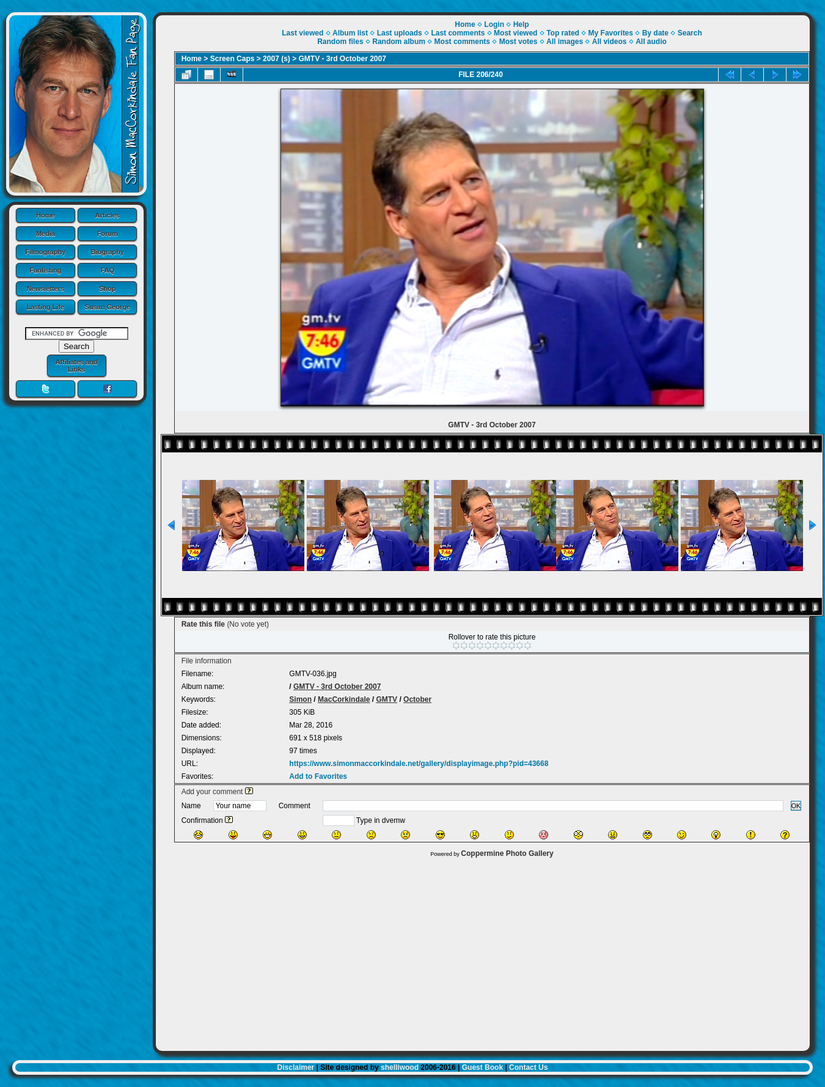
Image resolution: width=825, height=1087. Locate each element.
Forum (107, 233)
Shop (107, 288)
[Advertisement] (483, 951)
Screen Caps (232, 58)
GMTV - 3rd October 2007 (342, 58)
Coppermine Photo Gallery (507, 853)
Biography (107, 252)
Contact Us (528, 1067)
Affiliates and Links (76, 365)
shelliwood (400, 1067)
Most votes (518, 41)
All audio (651, 41)
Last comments (458, 33)
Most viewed (515, 33)
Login (494, 24)
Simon (300, 699)
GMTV (386, 699)
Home (45, 215)
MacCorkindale (344, 699)
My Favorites (610, 33)
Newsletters (45, 288)
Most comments (462, 41)
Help (521, 24)
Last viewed (302, 33)
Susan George (107, 307)
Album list (350, 33)
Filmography (45, 252)
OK (796, 805)
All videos (609, 41)
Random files (340, 41)
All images (564, 41)
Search (690, 33)
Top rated (562, 33)
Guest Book (482, 1067)
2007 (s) (276, 58)
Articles (107, 215)
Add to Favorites (318, 776)
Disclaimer (296, 1067)
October (417, 699)
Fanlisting (45, 270)
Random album (398, 41)
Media (45, 233)
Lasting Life (45, 307)
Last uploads (399, 33)
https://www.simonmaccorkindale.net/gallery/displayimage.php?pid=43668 (418, 763)
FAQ (107, 270)
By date (655, 33)
